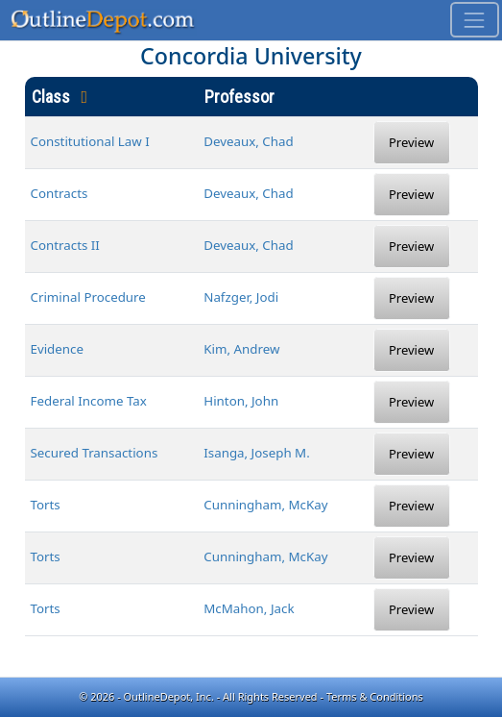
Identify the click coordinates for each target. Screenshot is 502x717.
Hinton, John (240, 400)
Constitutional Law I (90, 141)
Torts (45, 504)
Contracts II (65, 245)
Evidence (57, 349)
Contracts (59, 193)
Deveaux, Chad (248, 141)
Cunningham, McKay (265, 504)
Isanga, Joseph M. (256, 452)
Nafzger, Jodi (240, 297)
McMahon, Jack (248, 608)
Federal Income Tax (89, 400)
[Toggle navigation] (474, 19)
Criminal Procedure (88, 297)
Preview (411, 142)
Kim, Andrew (241, 349)
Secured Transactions (94, 452)
